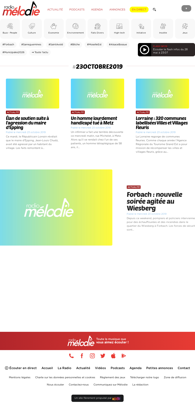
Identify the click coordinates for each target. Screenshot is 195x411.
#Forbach (8, 44)
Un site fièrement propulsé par (97, 399)
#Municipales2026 (13, 52)
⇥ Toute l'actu (40, 52)
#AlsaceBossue (118, 44)
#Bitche (75, 44)
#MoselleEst (94, 44)
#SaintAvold (56, 44)
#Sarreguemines (31, 44)
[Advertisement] (97, 283)
